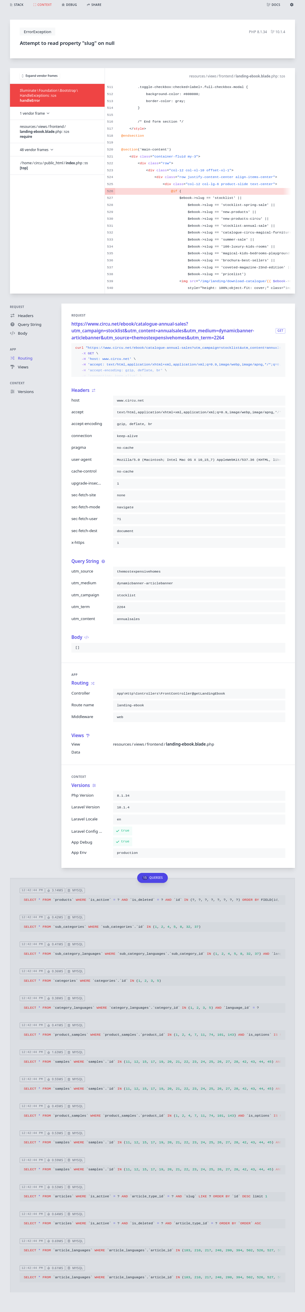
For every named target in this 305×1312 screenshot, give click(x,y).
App (13, 349)
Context (17, 383)
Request (17, 307)
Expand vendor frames (40, 76)
